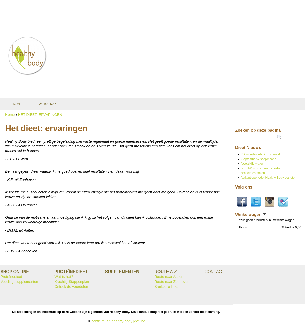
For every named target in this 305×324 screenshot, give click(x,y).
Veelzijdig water (252, 163)
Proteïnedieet (11, 277)
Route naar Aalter (168, 277)
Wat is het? (63, 277)
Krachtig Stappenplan (71, 282)
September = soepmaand (258, 159)
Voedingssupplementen (19, 282)
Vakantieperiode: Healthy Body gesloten (268, 177)
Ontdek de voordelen (71, 286)
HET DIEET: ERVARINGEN (40, 114)
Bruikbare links (166, 286)
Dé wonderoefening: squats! (260, 154)
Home (10, 114)
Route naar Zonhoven (171, 282)
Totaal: (287, 227)
